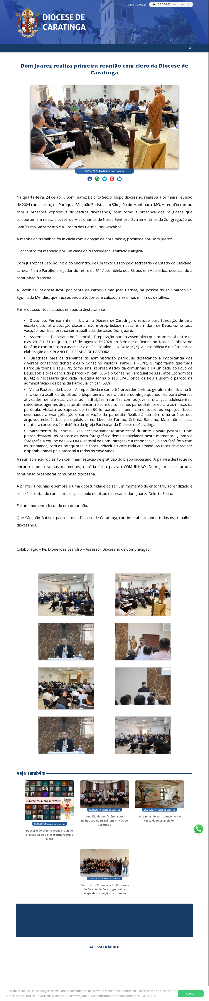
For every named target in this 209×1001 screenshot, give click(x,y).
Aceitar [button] (191, 993)
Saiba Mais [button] (148, 996)
